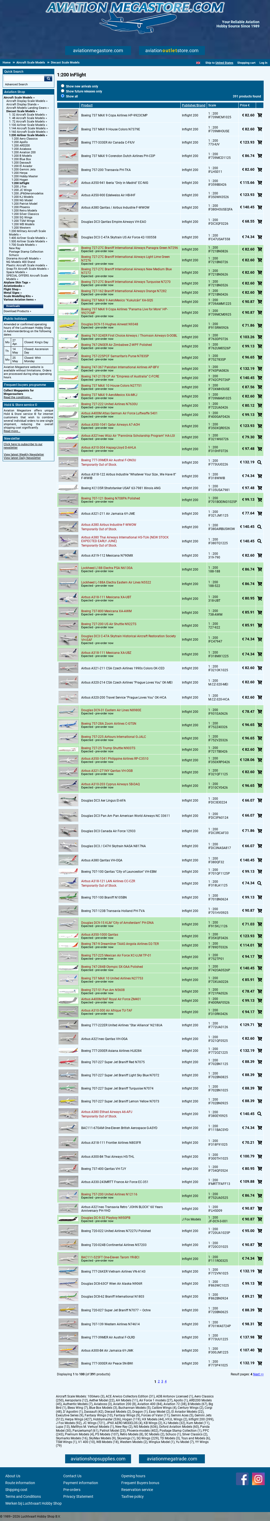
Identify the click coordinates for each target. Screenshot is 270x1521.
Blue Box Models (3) (103, 1408)
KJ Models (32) (174, 1423)
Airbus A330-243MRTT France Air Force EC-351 (114, 1182)
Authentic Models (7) (78, 1404)
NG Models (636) (146, 1427)
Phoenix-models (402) (142, 1430)
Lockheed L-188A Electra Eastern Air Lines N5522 (116, 582)
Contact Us (72, 1476)
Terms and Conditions (23, 1496)
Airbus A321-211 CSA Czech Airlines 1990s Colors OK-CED (123, 668)
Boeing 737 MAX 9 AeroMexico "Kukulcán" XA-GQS (117, 300)
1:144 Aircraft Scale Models (27, 128)
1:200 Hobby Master (25, 176)
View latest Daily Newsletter (22, 458)
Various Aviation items (19, 299)
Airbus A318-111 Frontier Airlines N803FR (111, 1143)
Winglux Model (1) (162, 1442)
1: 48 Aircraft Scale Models (27, 118)
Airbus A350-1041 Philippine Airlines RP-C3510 (114, 758)
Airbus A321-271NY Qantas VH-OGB (107, 771)
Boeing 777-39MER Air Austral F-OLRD (108, 1337)
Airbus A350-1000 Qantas (99, 934)
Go (48, 78)
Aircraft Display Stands (21, 104)
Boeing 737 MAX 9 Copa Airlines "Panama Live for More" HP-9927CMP (124, 311)
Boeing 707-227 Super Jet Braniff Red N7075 (113, 1062)
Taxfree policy (132, 1496)
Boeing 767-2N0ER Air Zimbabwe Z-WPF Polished (116, 345)
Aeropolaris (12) (76, 1400)
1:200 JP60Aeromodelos (28, 193)
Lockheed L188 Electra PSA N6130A (107, 568)
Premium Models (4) (79, 1434)
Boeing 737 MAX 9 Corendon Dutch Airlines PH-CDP (118, 156)
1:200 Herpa (19, 173)
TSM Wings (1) (66, 1442)
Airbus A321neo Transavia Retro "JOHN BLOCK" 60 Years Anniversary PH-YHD (122, 1209)
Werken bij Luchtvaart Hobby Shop (33, 1503)
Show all (69, 96)
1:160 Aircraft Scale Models (27, 132)
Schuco (14, 255)
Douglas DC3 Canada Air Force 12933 (108, 831)
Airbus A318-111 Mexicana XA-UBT (106, 597)
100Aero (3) (96, 1396)
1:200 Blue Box (21, 159)
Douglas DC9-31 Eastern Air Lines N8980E (111, 710)
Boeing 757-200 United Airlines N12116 (109, 1194)
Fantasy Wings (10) (99, 1415)
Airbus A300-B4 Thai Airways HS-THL (107, 1157)
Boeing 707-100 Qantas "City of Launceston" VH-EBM (118, 872)
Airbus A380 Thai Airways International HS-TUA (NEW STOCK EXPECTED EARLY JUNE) (125, 539)
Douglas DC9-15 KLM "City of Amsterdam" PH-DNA (117, 923)
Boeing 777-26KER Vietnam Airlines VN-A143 (113, 1271)
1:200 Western (21, 227)
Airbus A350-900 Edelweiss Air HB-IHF (108, 195)
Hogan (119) (131, 1419)
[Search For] (24, 78)
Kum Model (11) (197, 1423)
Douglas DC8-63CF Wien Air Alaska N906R (111, 1284)
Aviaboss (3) (103, 1404)
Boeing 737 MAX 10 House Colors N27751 (111, 385)
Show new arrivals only (79, 86)
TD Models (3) (170, 1438)
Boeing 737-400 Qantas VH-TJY (103, 1169)
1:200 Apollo (20, 142)
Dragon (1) (140, 1412)
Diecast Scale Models (20, 111)
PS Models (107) (107, 1434)
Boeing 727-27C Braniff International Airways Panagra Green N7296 (129, 248)
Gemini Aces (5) (182, 1415)
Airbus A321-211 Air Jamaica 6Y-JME (108, 514)
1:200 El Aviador (22, 166)
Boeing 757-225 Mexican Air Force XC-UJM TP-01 (116, 955)
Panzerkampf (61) (85, 1430)
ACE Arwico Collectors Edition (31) (130, 1396)
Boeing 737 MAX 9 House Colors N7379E (110, 129)
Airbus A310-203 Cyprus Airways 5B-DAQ (110, 784)
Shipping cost (16, 1490)
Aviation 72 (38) (174, 1404)
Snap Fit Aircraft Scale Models (26, 269)
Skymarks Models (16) (72, 1438)
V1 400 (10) (86, 1442)
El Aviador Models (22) (187, 1412)
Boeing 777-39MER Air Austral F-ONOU (108, 460)
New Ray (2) (123, 1427)
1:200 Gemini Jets (24, 169)
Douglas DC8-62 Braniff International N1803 (112, 1296)
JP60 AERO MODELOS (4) (124, 1423)
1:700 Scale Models (22, 245)
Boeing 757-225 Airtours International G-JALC (113, 737)
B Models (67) (197, 1404)
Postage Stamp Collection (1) (180, 1430)
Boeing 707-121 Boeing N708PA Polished (110, 498)
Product (87, 105)
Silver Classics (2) (194, 1434)
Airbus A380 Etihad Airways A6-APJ (106, 1112)
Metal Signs (12, 293)
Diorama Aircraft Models (22, 258)
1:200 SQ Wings (22, 217)
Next (256, 1374)
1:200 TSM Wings (23, 221)
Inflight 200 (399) (201, 1419)
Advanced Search (16, 84)
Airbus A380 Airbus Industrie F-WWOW (108, 525)
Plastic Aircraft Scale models (25, 265)
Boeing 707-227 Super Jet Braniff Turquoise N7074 (117, 1088)
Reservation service (137, 1490)
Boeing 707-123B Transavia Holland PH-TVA (113, 911)
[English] (198, 63)
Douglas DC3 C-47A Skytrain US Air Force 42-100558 (118, 237)
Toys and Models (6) (195, 1438)
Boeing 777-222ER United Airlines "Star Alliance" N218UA (121, 1025)
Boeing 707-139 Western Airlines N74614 (110, 1324)
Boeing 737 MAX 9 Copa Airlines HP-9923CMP (114, 115)
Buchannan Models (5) (134, 1408)
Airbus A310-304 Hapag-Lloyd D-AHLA (108, 447)
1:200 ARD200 (21, 145)
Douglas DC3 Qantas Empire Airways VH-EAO (113, 222)
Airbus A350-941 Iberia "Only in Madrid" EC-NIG (114, 183)
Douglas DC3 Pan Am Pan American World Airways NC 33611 (125, 816)
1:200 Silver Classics (25, 214)
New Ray (14, 248)
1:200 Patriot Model (24, 203)
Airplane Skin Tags (16, 282)
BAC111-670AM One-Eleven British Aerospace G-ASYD (119, 1128)
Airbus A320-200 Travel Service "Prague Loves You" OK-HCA (123, 697)
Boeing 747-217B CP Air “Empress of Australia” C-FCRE (120, 376)
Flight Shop (11, 289)
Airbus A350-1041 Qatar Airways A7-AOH (110, 424)
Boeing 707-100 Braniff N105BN (104, 897)
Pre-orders (71, 1490)
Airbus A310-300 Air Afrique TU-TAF (106, 1010)
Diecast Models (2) (118, 1412)
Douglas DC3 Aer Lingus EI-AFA (103, 800)
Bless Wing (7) (78, 1408)
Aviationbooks (13, 286)
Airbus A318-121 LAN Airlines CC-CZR (108, 881)
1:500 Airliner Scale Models (27, 241)
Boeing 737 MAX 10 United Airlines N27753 (112, 978)
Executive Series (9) (69, 1415)
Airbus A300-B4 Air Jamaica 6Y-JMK (107, 1350)
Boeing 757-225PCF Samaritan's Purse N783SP (115, 356)
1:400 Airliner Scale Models (27, 238)
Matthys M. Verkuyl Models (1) (92, 1427)
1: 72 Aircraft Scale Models (27, 121)
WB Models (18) (107, 1442)
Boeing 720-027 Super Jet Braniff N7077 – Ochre (116, 1310)
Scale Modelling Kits (17, 296)
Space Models (15, 272)
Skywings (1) (126, 1438)
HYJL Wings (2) (176, 1419)
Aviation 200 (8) (124, 1404)
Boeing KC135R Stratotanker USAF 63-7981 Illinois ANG (121, 488)
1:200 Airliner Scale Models (27, 135)
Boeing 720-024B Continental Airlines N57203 (114, 1245)
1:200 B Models (22, 156)
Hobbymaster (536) (107, 1419)
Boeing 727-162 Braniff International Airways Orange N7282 (124, 291)
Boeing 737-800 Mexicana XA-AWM (106, 611)
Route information (20, 1483)
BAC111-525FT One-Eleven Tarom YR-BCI (110, 1257)
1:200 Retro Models (24, 210)
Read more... (12, 431)
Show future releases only (81, 91)
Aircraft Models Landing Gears (26, 108)
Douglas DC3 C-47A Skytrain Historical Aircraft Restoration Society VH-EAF (128, 638)
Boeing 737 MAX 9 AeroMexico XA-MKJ (109, 395)
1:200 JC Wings (22, 190)
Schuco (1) (173, 1434)
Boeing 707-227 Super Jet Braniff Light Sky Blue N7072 (120, 1075)
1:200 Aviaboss (21, 149)
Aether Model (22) (101, 1400)
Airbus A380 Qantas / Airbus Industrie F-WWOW (115, 207)
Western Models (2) (133, 1442)
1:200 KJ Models (22, 197)
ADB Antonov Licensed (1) (174, 1396)
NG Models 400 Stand (20, 262)
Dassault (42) (93, 1412)
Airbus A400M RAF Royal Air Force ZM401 (111, 999)
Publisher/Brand (193, 105)
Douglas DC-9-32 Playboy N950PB (105, 1218)
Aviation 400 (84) (149, 1404)
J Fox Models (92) (68, 1423)
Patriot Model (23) (113, 1430)
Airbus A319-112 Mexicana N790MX (107, 555)
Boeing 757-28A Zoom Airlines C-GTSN (108, 723)
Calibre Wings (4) (164, 1408)
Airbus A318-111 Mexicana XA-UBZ (106, 653)
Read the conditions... (18, 397)
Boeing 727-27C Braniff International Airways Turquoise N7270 (126, 282)
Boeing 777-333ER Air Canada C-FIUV (108, 142)
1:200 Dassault (21, 162)
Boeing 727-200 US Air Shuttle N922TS (108, 624)
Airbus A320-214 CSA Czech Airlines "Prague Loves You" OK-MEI (126, 682)
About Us (12, 1476)
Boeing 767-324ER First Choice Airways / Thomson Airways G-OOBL (129, 335)
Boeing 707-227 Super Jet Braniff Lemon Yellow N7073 (120, 1101)
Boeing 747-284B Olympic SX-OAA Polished (112, 967)
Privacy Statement (78, 1496)
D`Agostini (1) (73, 1412)
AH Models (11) (127, 1400)
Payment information (80, 1483)
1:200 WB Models (23, 224)
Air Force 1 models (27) (155, 1400)
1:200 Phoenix (21, 207)
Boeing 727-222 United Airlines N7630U (109, 404)
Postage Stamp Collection (26, 251)
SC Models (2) (154, 1434)
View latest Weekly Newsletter (24, 454)
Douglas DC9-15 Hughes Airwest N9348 (109, 324)
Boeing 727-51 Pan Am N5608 (103, 990)
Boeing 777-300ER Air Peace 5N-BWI (107, 1363)
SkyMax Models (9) (102, 1438)
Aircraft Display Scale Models (25, 101)
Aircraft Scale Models (18, 97)
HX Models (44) (153, 1419)
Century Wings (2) (190, 1408)
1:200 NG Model (22, 200)
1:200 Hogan (20, 179)
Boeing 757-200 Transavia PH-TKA (106, 170)
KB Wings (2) (153, 1423)
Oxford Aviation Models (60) (179, 1427)
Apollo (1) (181, 1400)
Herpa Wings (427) (78, 1419)
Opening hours (133, 1476)
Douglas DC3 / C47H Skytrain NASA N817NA (113, 846)
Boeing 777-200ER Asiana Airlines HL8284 (111, 1051)
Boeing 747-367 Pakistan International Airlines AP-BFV (120, 367)
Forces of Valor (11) (155, 1415)
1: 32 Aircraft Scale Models (27, 114)
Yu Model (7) (185, 1442)
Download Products (16, 311)
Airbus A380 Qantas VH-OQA (101, 860)
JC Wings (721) (94, 1423)
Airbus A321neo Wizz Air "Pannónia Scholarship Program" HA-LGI (128, 436)
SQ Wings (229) (148, 1438)
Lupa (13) (63, 1427)
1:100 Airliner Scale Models (27, 125)
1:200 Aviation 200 (24, 152)
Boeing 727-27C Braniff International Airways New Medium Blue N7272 (126, 271)
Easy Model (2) (159, 1412)
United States (224, 63)
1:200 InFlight (20, 183)
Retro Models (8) (131, 1434)
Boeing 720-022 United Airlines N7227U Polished (116, 1231)
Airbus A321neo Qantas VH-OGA (104, 1039)
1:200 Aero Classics (25, 138)
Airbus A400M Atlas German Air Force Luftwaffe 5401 (119, 413)
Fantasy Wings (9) (127, 1415)
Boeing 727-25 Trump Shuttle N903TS (108, 748)
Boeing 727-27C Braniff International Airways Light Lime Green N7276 (125, 258)
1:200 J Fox (19, 186)
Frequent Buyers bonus (140, 1483)
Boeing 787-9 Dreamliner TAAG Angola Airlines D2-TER (120, 944)
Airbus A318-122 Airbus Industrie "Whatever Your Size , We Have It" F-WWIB (128, 476)
